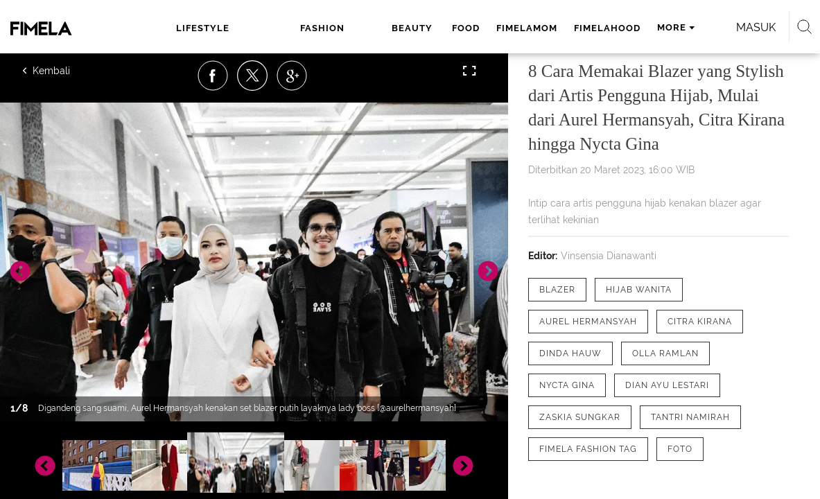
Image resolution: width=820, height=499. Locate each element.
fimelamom (429, 28)
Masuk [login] (728, 27)
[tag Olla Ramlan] (665, 353)
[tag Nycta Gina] (567, 385)
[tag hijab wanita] (638, 290)
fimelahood (509, 28)
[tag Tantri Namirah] (690, 417)
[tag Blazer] (557, 290)
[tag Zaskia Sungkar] (580, 417)
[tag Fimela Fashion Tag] (588, 449)
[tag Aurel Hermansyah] (588, 321)
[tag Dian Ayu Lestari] (667, 385)
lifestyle (191, 28)
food (368, 28)
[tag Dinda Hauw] (570, 353)
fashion (258, 28)
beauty (317, 28)
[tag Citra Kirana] (699, 321)
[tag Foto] (680, 449)
